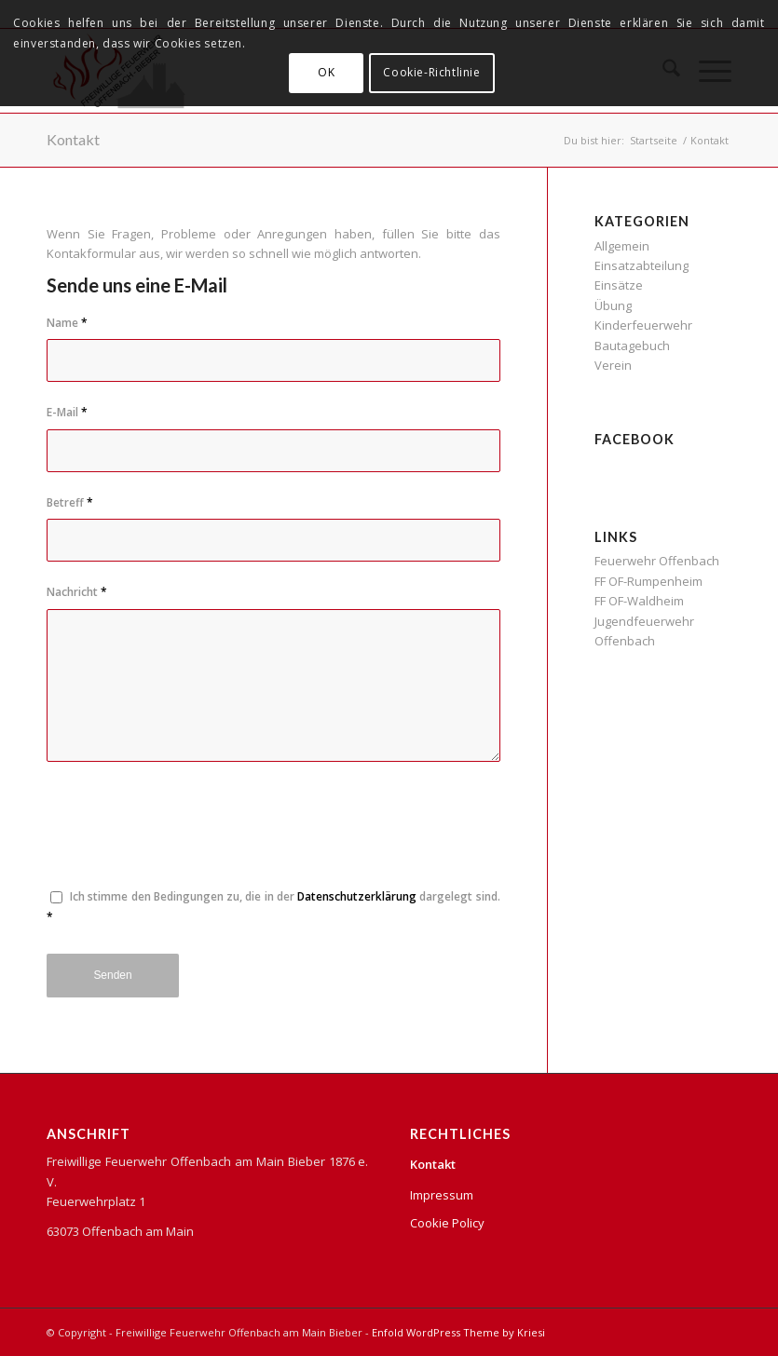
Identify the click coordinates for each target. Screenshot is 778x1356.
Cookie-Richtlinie (431, 72)
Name (67, 323)
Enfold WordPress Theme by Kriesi (458, 1332)
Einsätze (618, 285)
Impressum (441, 1194)
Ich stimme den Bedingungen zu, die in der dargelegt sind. (273, 906)
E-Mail (67, 412)
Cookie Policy (447, 1222)
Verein (613, 365)
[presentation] (188, 834)
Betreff (70, 502)
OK (326, 72)
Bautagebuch (632, 345)
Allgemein (621, 245)
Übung (613, 305)
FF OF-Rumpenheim (648, 581)
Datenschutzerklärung (356, 896)
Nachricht (77, 592)
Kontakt (73, 139)
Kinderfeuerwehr (643, 325)
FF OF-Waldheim (639, 600)
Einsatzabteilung (641, 265)
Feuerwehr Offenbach (656, 560)
